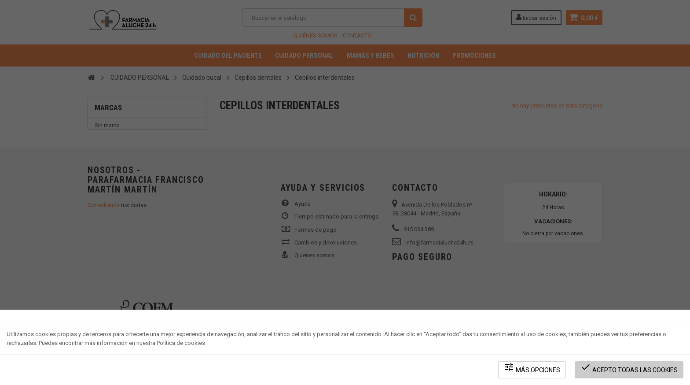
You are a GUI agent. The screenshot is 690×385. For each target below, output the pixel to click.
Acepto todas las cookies (629, 368)
